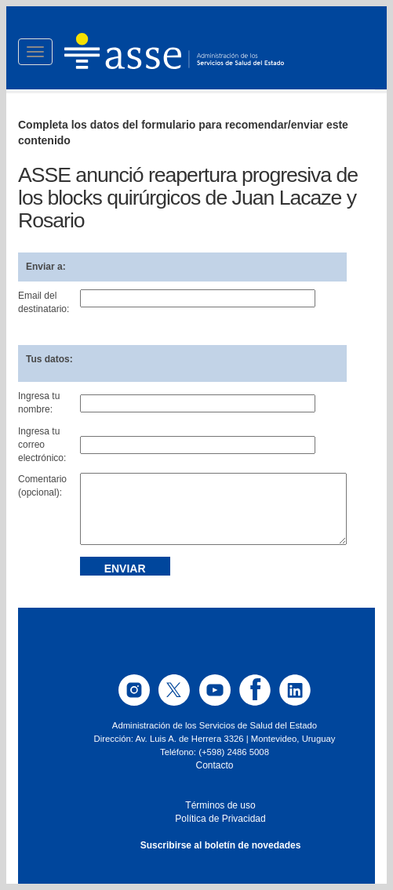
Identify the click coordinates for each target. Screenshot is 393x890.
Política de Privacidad (220, 818)
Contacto (214, 765)
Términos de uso (220, 805)
